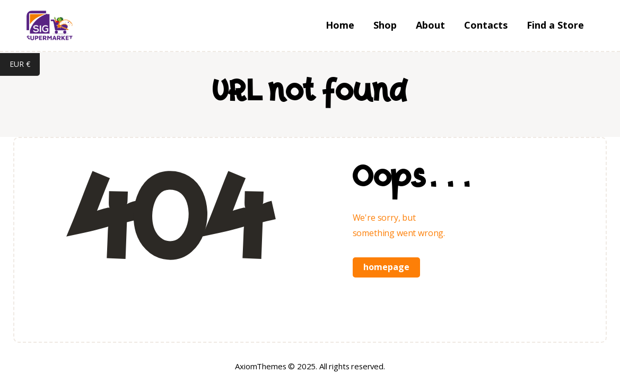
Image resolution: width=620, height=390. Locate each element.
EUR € (25, 65)
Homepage (386, 267)
